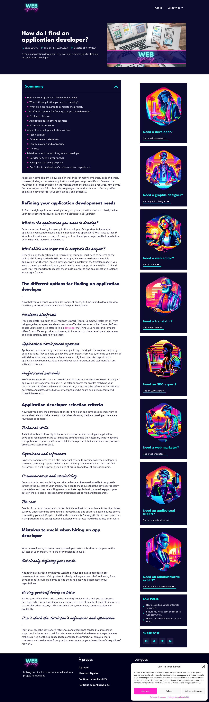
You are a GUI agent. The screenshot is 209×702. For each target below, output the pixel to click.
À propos (84, 667)
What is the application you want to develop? (54, 102)
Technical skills (37, 134)
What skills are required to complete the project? (56, 106)
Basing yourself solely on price (46, 162)
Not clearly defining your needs (46, 157)
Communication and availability (46, 144)
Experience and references (44, 139)
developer (69, 327)
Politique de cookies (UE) (93, 679)
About (158, 7)
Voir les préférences (193, 691)
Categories (175, 7)
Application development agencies (48, 120)
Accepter (145, 691)
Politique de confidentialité (178, 697)
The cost (34, 148)
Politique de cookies (158, 697)
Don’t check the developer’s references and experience (59, 167)
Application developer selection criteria (48, 130)
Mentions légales (88, 673)
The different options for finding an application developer (58, 111)
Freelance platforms (40, 116)
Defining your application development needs (52, 97)
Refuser (169, 691)
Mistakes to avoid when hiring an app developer (53, 153)
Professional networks (41, 125)
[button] (203, 666)
